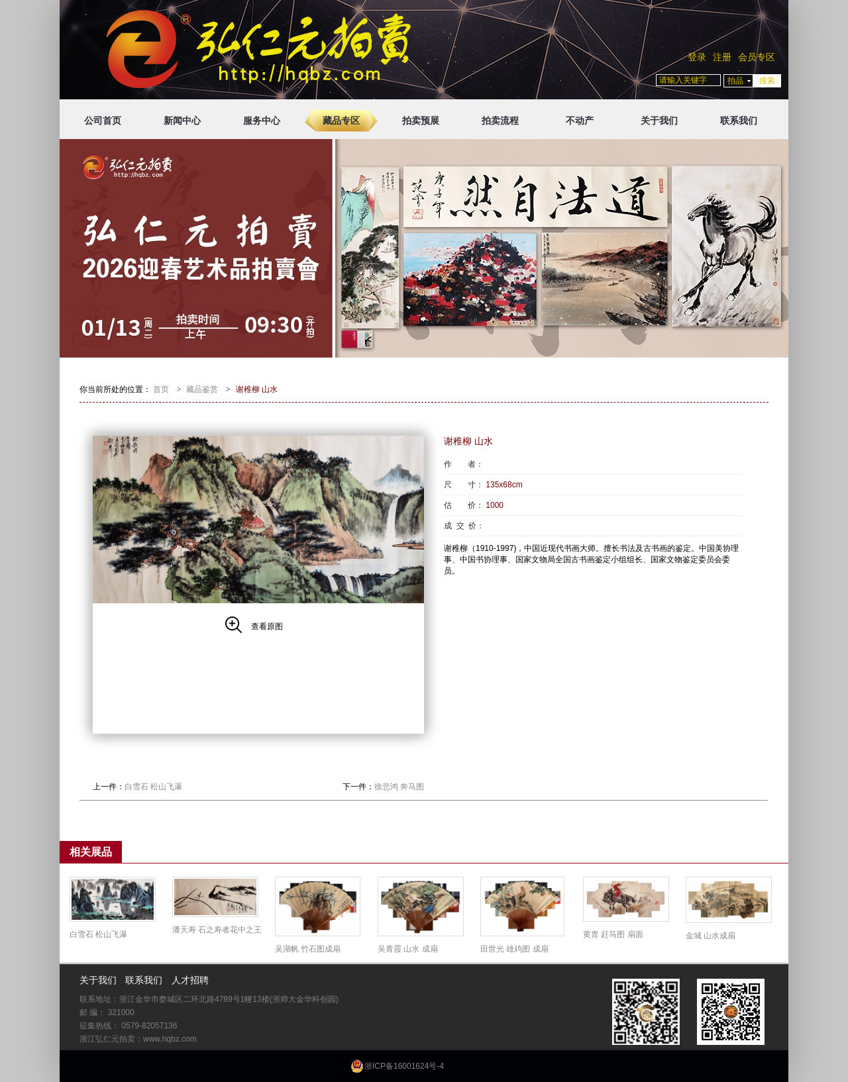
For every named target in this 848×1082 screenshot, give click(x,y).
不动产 (580, 120)
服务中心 (261, 120)
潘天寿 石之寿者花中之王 (217, 929)
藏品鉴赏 (202, 389)
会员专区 (756, 57)
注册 (722, 57)
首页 (161, 389)
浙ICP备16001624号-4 (404, 1066)
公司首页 (102, 120)
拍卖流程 (500, 120)
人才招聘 (190, 980)
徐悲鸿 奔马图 (399, 786)
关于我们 (659, 120)
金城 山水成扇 (710, 935)
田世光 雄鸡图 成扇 (514, 949)
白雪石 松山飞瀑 (153, 786)
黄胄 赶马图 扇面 (613, 934)
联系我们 (738, 120)
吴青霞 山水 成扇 (408, 949)
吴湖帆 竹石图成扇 (308, 949)
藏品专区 (341, 120)
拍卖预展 (420, 120)
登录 (697, 57)
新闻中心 (182, 120)
